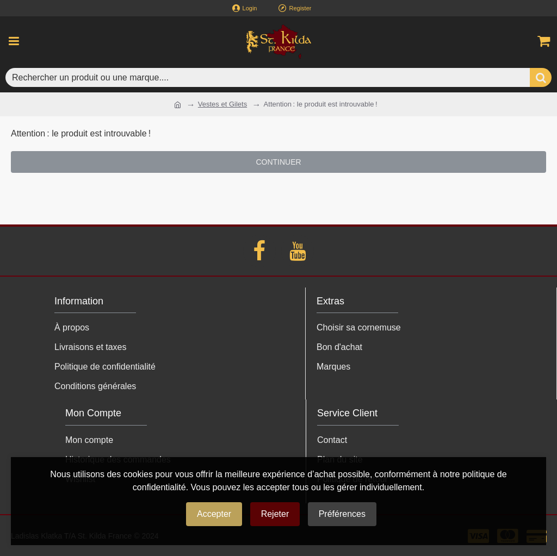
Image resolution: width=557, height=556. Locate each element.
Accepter (214, 513)
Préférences (342, 513)
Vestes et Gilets (222, 104)
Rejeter (275, 513)
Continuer (278, 162)
